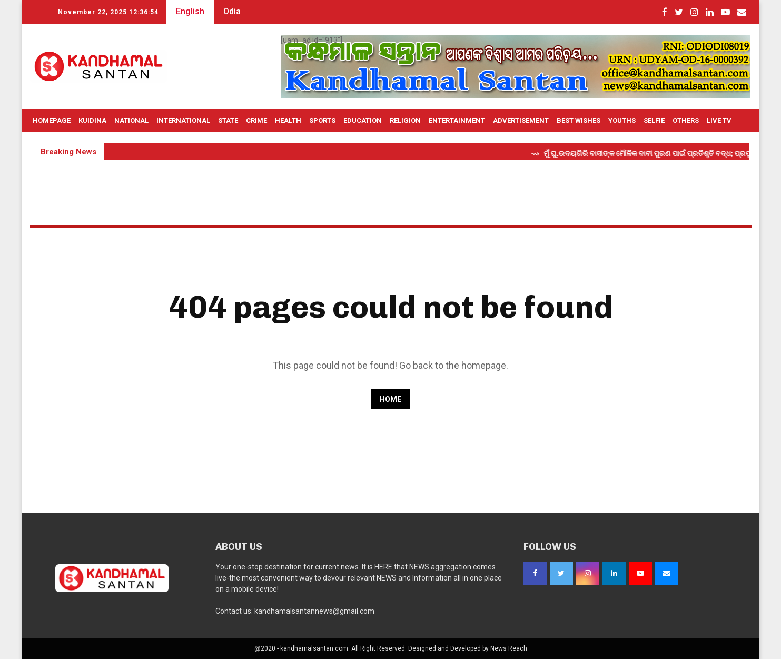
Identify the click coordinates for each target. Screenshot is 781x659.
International (183, 120)
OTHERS (686, 120)
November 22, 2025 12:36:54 (108, 12)
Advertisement (521, 120)
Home (390, 399)
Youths (622, 120)
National (131, 120)
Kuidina (92, 120)
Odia (232, 11)
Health (288, 120)
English (190, 11)
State (228, 120)
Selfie (654, 120)
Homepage (52, 120)
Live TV (719, 120)
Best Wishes (578, 120)
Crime (256, 120)
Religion (405, 120)
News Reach (508, 648)
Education (362, 120)
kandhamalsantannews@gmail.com (314, 611)
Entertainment (457, 120)
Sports (322, 120)
